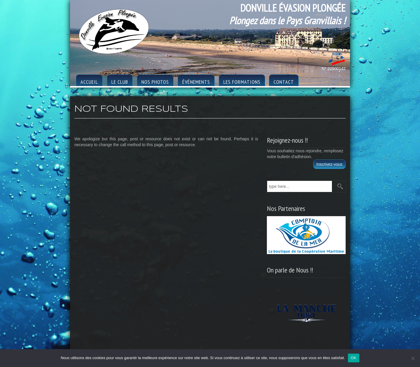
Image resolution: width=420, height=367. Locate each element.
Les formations (241, 81)
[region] (306, 311)
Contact (284, 81)
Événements (196, 81)
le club (119, 81)
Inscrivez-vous (329, 164)
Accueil (89, 81)
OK (353, 358)
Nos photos (155, 81)
